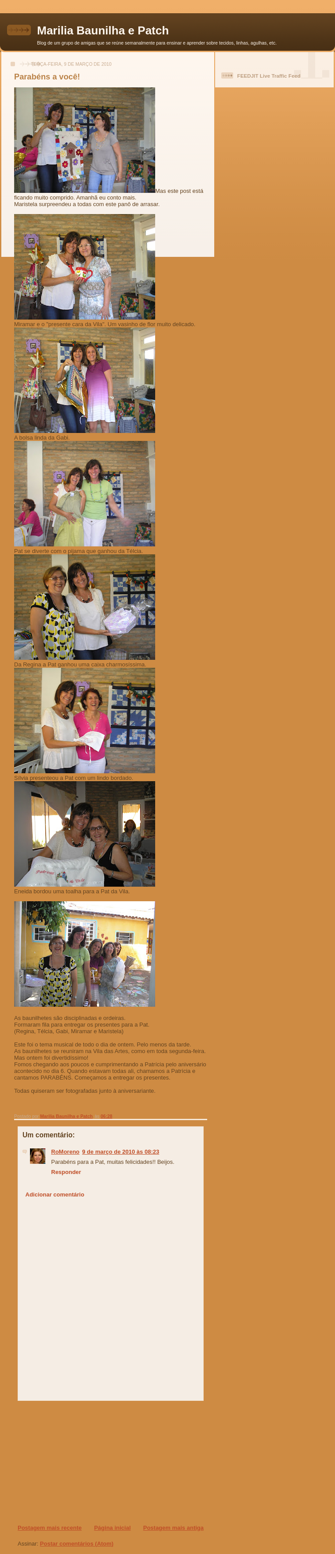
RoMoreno (65, 1151)
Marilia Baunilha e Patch (103, 30)
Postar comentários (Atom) (77, 1543)
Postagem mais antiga (173, 1527)
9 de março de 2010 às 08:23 (120, 1151)
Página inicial (112, 1527)
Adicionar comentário (55, 1194)
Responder (66, 1172)
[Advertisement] (71, 1462)
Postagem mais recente (50, 1527)
